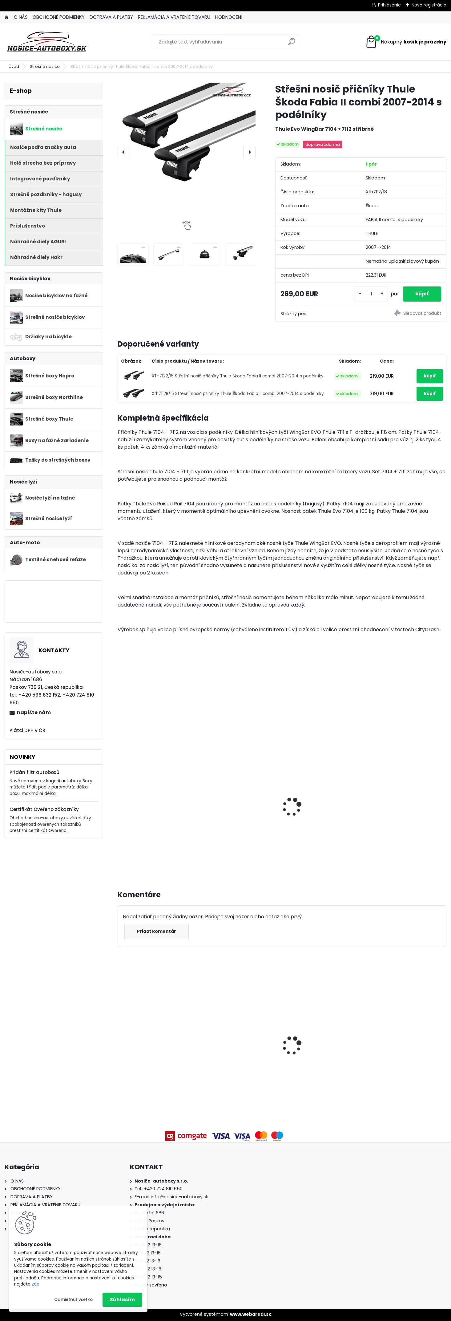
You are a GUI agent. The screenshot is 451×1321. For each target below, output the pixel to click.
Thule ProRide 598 (226, 813)
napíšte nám (34, 712)
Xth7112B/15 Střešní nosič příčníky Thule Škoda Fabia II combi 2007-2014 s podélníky (238, 394)
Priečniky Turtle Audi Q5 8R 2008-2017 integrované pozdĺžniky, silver (403, 1037)
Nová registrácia (429, 5)
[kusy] (371, 294)
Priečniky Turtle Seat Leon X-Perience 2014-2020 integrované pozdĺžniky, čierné (322, 1038)
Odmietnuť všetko (73, 1299)
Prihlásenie (389, 5)
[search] (291, 44)
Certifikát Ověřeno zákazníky (44, 809)
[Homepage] (7, 17)
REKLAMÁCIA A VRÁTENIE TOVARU (174, 17)
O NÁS (21, 17)
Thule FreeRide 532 (144, 780)
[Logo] (47, 42)
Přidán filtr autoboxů (34, 772)
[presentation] (124, 152)
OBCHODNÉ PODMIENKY (59, 17)
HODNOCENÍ (228, 17)
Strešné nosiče (45, 66)
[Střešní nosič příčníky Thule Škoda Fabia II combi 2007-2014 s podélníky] (187, 137)
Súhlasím (122, 1299)
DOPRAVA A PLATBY (111, 17)
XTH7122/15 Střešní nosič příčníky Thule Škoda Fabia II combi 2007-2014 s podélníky (238, 376)
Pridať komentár (156, 931)
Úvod (14, 66)
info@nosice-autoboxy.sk (179, 1197)
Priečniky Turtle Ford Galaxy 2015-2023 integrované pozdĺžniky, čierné (238, 1037)
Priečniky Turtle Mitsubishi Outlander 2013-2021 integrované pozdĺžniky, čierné (153, 1038)
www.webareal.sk (250, 1314)
